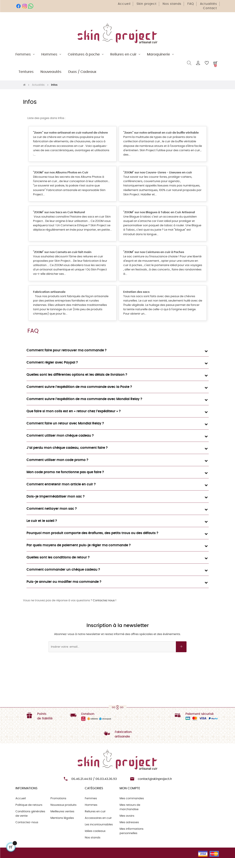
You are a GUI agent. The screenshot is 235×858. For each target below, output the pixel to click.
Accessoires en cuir (98, 818)
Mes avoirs (127, 815)
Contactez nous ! (104, 600)
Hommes (91, 805)
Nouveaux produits (63, 805)
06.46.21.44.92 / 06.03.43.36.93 (94, 779)
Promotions (58, 798)
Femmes (91, 798)
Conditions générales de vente (30, 813)
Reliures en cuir (95, 811)
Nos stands (92, 837)
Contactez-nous (26, 822)
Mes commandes (132, 798)
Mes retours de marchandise (130, 807)
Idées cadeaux (95, 831)
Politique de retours (28, 805)
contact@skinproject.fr (155, 779)
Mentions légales (62, 818)
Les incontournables (99, 824)
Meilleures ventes (62, 811)
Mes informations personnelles (131, 831)
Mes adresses (129, 822)
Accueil (20, 798)
